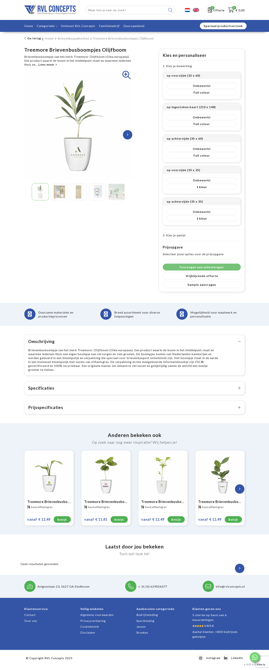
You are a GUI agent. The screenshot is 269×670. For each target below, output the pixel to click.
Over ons (30, 624)
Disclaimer (87, 636)
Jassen (141, 630)
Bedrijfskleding (147, 618)
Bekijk (62, 523)
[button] (254, 657)
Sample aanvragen (202, 284)
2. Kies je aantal (174, 235)
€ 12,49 (38, 523)
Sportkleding (145, 624)
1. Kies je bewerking (177, 66)
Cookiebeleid (89, 630)
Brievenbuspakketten (73, 38)
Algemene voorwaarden (97, 618)
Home (49, 38)
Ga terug (34, 38)
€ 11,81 (95, 523)
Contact (30, 618)
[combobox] (126, 10)
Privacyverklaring (93, 624)
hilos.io (261, 664)
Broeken (142, 636)
